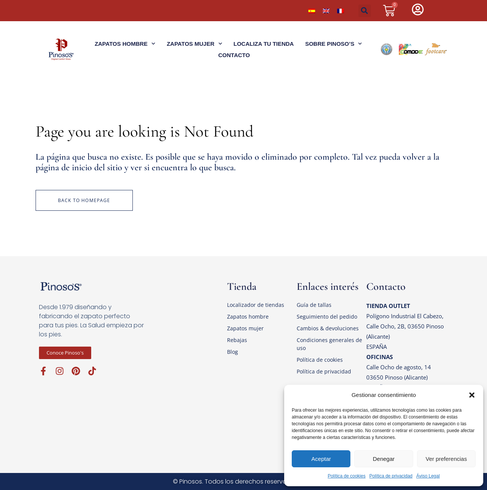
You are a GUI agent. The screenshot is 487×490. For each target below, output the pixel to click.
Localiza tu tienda (263, 43)
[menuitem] (312, 10)
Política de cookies (347, 476)
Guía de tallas (314, 304)
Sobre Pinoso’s (333, 44)
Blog (232, 351)
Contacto (234, 55)
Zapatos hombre (248, 316)
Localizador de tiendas (255, 304)
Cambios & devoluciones (328, 328)
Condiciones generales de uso (329, 344)
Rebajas (237, 340)
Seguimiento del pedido (327, 316)
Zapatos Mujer (194, 44)
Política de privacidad (390, 476)
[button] (472, 395)
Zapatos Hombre (125, 44)
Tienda (242, 286)
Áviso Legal (428, 476)
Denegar (384, 459)
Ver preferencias (446, 459)
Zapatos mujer (245, 328)
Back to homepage (84, 200)
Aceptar (321, 459)
